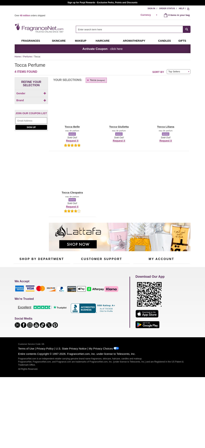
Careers (117, 320)
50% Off (38, 296)
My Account (139, 296)
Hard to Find (59, 324)
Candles (57, 307)
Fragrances (30, 40)
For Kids (57, 296)
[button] (20, 123)
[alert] (149, 15)
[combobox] (133, 29)
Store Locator (101, 325)
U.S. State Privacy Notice (71, 422)
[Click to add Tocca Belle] (31, 138)
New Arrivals (59, 313)
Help (181, 8)
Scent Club (39, 330)
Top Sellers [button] (174, 71)
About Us (78, 307)
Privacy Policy (44, 422)
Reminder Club (161, 302)
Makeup (80, 40)
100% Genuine (101, 320)
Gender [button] (31, 93)
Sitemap (117, 305)
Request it (72, 140)
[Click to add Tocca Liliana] (31, 150)
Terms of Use (26, 422)
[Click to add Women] (31, 99)
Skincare (59, 40)
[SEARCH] (187, 29)
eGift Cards (79, 313)
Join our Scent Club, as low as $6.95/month (102, 2)
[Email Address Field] (31, 170)
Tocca (96, 80)
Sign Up (31, 177)
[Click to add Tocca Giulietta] (31, 146)
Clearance (39, 324)
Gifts (182, 40)
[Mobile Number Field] (122, 272)
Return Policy (101, 296)
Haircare (103, 40)
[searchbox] (129, 29)
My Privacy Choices (101, 422)
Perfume (28, 56)
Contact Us (79, 302)
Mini (55, 319)
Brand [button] (31, 106)
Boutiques (19, 322)
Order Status (167, 8)
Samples (38, 302)
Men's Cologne (21, 311)
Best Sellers (40, 319)
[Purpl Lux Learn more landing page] (161, 313)
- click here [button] (102, 49)
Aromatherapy (41, 313)
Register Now (140, 302)
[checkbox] (31, 99)
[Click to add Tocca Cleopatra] (31, 142)
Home (18, 56)
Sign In (151, 8)
